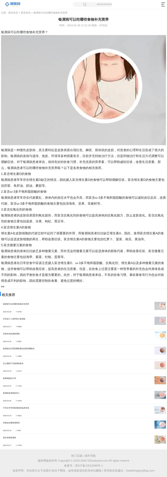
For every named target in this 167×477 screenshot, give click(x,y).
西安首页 (13, 12)
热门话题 (76, 455)
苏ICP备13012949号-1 (89, 465)
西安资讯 (26, 12)
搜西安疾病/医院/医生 (97, 4)
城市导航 (90, 455)
